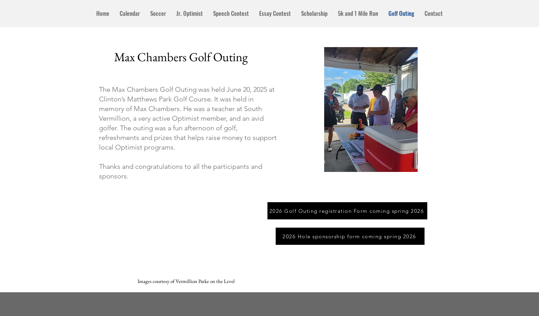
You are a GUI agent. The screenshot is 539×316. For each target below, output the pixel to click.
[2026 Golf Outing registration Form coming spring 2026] (347, 210)
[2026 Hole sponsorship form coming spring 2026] (350, 236)
